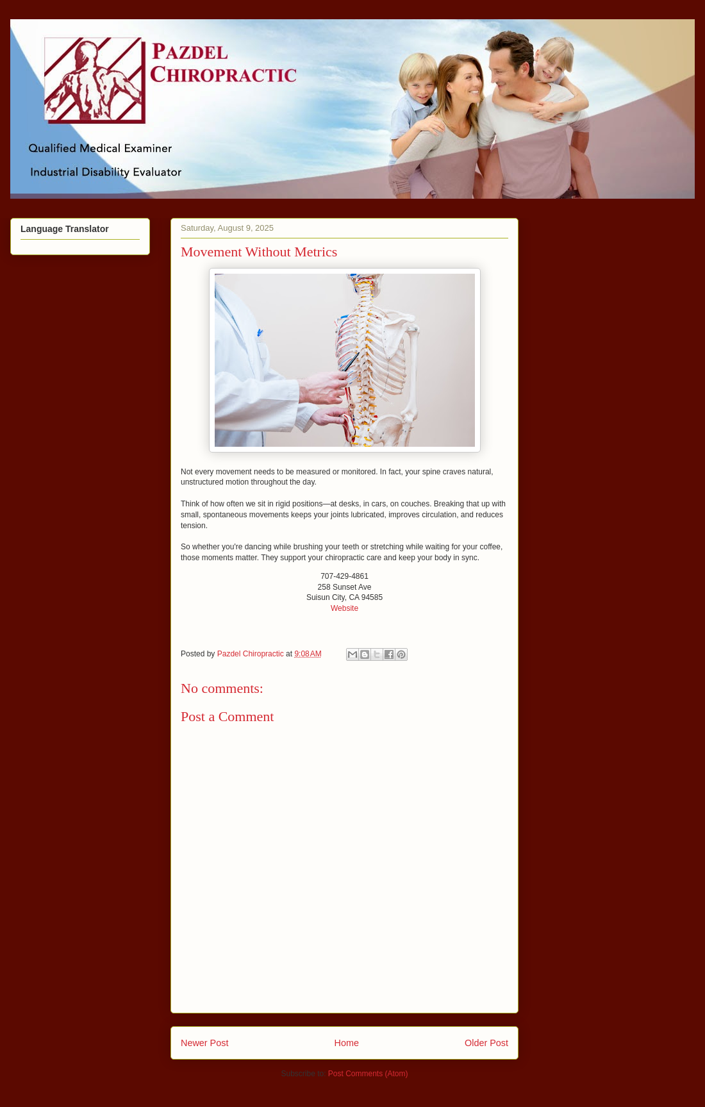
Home (347, 1043)
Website (344, 608)
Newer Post (204, 1043)
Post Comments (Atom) (368, 1073)
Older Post (486, 1043)
